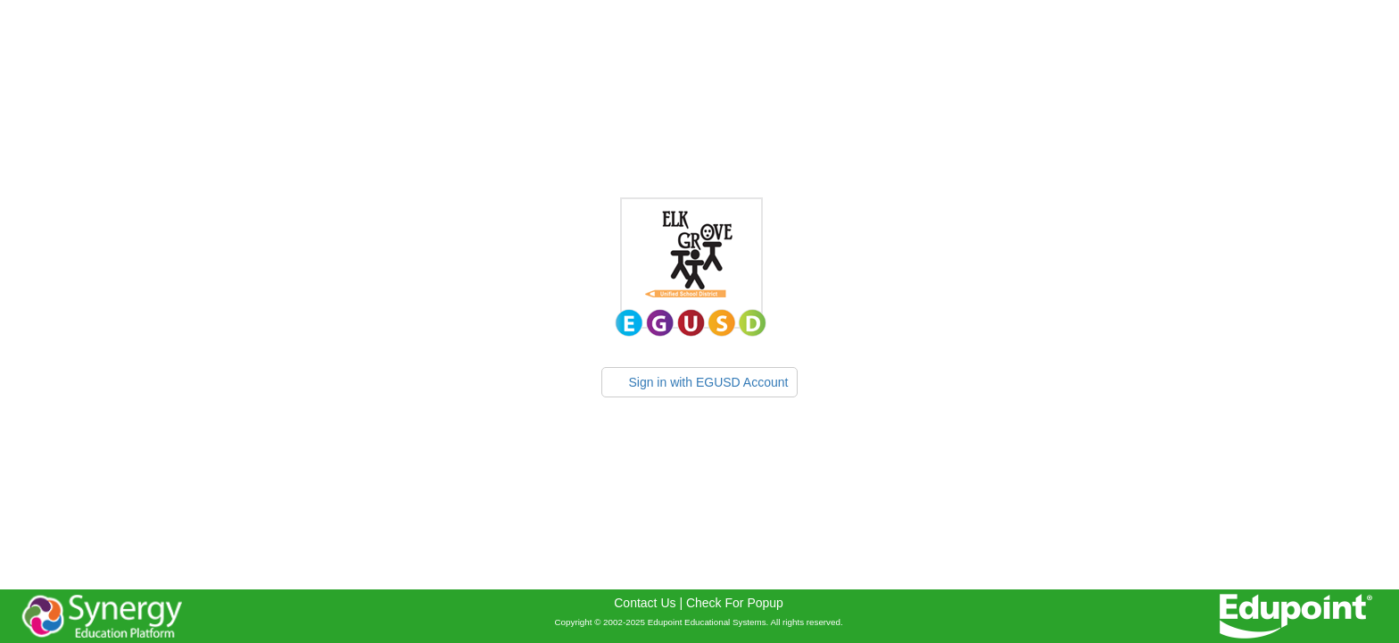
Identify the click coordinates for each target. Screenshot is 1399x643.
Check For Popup (734, 603)
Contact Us (644, 603)
